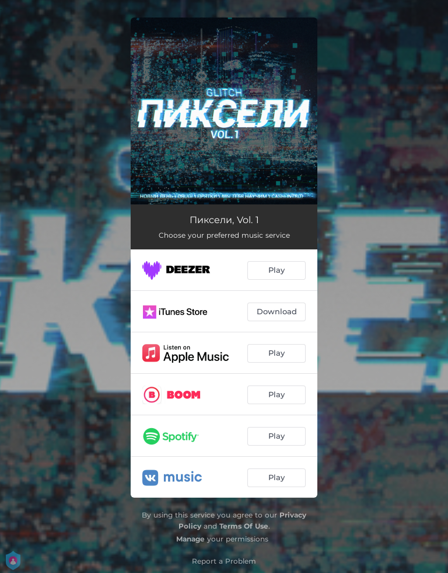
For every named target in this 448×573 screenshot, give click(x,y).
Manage (190, 538)
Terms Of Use (243, 526)
